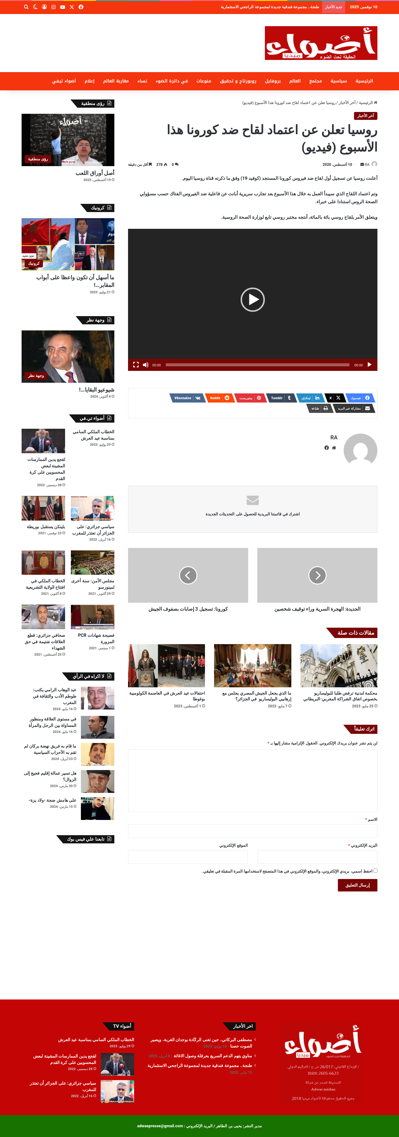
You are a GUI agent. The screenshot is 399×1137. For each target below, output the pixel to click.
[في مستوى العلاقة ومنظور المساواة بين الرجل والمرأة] (97, 727)
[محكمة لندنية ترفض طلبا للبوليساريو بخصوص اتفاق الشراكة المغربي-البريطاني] (338, 663)
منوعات (203, 81)
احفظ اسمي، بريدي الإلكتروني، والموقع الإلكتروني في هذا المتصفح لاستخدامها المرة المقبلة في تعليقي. (287, 868)
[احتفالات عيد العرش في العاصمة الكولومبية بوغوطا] (166, 663)
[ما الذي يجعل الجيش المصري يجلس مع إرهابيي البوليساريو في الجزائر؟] (252, 663)
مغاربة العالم (116, 81)
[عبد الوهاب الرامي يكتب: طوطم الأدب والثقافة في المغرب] (97, 698)
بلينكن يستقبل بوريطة (46, 526)
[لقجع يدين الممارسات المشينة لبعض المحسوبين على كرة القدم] (43, 441)
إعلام (90, 81)
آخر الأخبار (347, 102)
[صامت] (146, 365)
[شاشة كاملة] (136, 365)
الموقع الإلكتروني (233, 842)
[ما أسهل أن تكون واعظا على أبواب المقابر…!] (68, 244)
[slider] (258, 365)
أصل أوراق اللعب (94, 173)
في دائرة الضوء (172, 81)
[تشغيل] (369, 365)
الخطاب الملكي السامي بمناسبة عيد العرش (96, 1039)
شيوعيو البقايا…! (96, 389)
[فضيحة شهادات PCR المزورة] (92, 617)
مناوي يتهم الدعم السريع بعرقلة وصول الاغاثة (287, 7)
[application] (252, 300)
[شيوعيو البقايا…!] (68, 356)
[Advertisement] (138, 33)
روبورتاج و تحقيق (238, 81)
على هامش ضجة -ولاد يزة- (52, 800)
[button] (253, 300)
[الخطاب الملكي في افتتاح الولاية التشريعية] (43, 562)
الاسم (371, 816)
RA (364, 164)
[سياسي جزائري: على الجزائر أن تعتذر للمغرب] (92, 508)
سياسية (339, 81)
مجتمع (315, 81)
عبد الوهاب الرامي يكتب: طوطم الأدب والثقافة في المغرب (54, 696)
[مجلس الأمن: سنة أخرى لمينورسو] (92, 562)
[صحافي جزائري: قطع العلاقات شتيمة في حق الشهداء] (43, 617)
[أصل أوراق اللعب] (68, 140)
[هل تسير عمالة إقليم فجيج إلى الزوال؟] (97, 781)
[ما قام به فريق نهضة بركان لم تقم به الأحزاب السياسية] (97, 754)
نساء (142, 81)
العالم (295, 81)
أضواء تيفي (64, 81)
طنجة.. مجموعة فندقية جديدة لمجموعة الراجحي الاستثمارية (199, 1065)
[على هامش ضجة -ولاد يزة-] (97, 808)
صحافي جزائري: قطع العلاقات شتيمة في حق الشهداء (45, 641)
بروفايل (273, 81)
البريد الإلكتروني (362, 842)
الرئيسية (364, 81)
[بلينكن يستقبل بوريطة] (43, 508)
